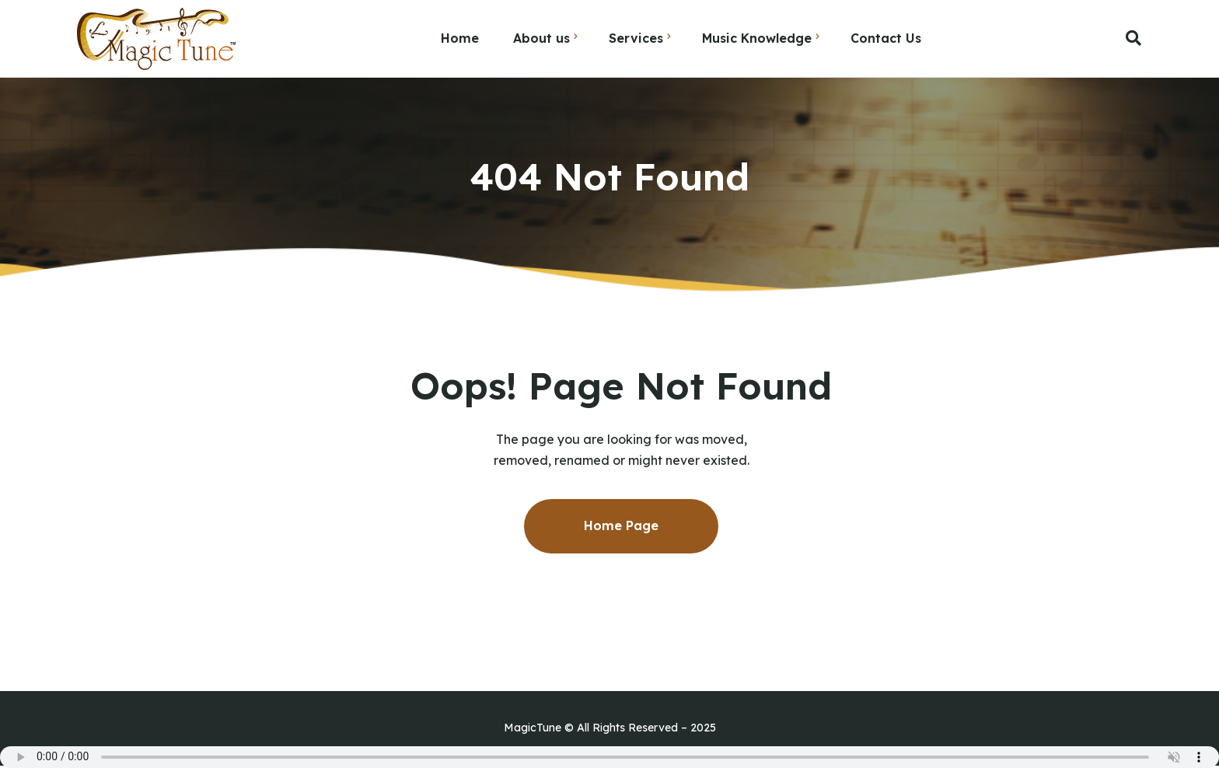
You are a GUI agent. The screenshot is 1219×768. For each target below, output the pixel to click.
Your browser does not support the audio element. (609, 757)
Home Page (621, 525)
